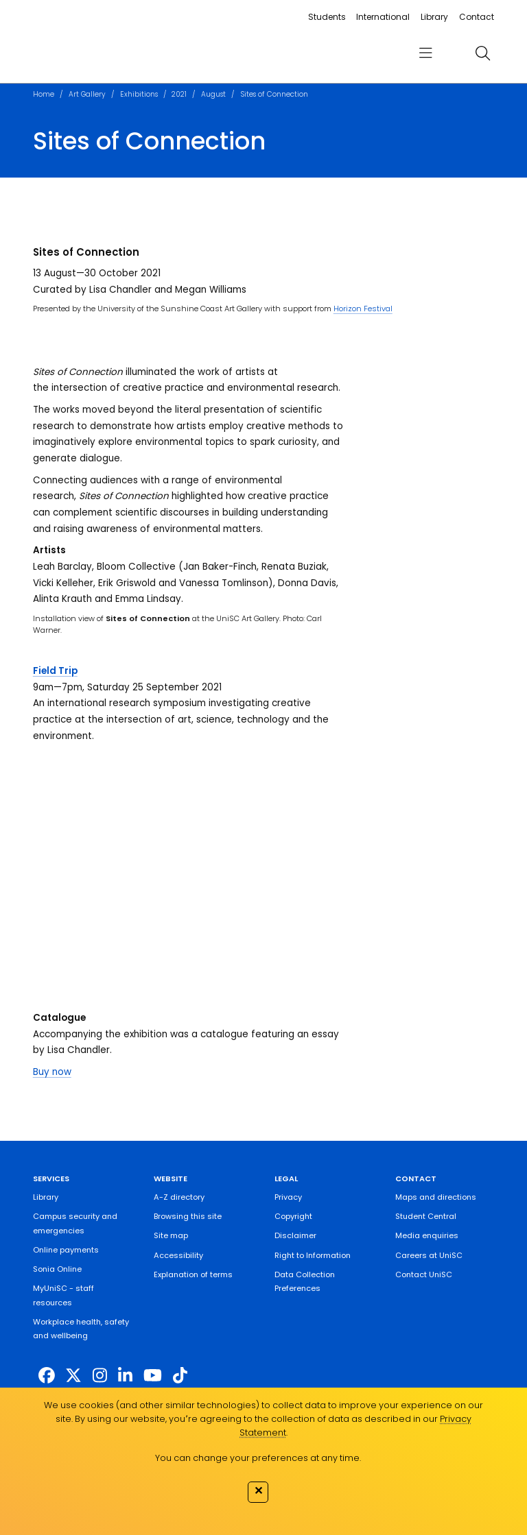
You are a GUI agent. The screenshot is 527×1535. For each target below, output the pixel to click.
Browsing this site (188, 1216)
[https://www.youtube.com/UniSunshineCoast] (152, 1375)
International (383, 17)
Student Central (425, 1216)
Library (434, 17)
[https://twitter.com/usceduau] (73, 1375)
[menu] (425, 53)
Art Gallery (87, 94)
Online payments (66, 1249)
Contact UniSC (423, 1274)
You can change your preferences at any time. (258, 1458)
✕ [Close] (258, 1490)
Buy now (52, 1071)
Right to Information (312, 1255)
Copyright (293, 1216)
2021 (179, 94)
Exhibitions (139, 94)
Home (43, 94)
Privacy (288, 1197)
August (213, 94)
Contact (476, 17)
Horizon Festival (363, 308)
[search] (482, 53)
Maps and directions (435, 1197)
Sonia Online (57, 1269)
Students (327, 17)
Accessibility (178, 1255)
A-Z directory (179, 1197)
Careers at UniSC (428, 1255)
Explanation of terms (193, 1274)
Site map (171, 1235)
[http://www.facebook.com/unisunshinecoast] (46, 1375)
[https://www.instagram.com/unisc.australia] (100, 1375)
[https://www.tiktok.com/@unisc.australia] (180, 1375)
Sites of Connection (274, 94)
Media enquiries (426, 1235)
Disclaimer (295, 1235)
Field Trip (55, 670)
